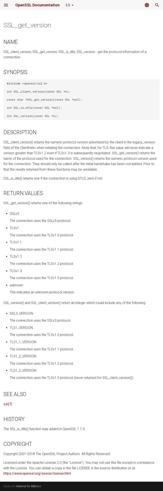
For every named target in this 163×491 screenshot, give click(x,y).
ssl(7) (7, 404)
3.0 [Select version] (68, 5)
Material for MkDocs (28, 486)
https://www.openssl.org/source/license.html (37, 473)
